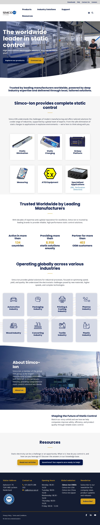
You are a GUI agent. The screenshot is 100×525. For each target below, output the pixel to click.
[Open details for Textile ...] (62, 330)
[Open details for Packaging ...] (38, 304)
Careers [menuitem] (94, 2)
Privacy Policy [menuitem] (7, 515)
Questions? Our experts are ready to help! (61, 462)
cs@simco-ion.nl (31, 490)
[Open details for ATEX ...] (50, 179)
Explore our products (15, 60)
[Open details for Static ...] (22, 147)
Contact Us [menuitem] (86, 2)
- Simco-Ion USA (67, 487)
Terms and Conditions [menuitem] (19, 515)
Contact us (36, 60)
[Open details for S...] (77, 179)
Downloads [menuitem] (71, 2)
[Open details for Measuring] (22, 179)
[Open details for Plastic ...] (86, 330)
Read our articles (28, 462)
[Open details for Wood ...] (13, 330)
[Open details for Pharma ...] (86, 304)
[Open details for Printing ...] (62, 304)
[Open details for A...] (13, 304)
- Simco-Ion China (68, 490)
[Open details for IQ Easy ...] (77, 147)
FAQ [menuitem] (78, 2)
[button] (86, 515)
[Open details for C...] (38, 330)
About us (19, 390)
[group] (50, 89)
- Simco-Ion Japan (68, 493)
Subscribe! (88, 501)
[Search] (92, 13)
